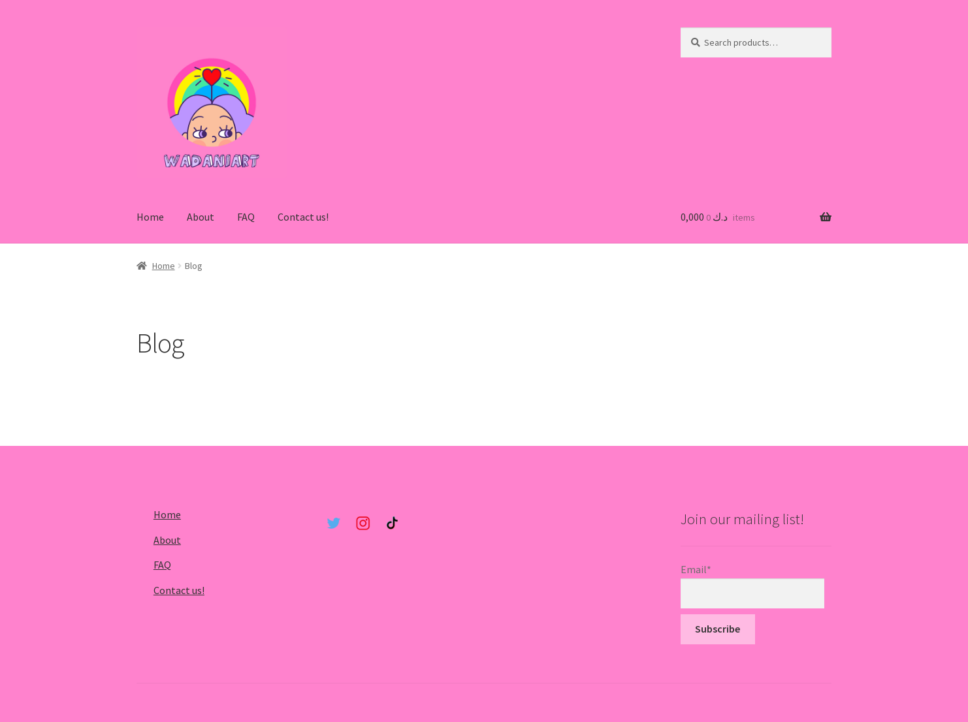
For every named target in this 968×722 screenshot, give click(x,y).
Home (150, 216)
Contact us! (303, 216)
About (200, 216)
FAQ (246, 216)
